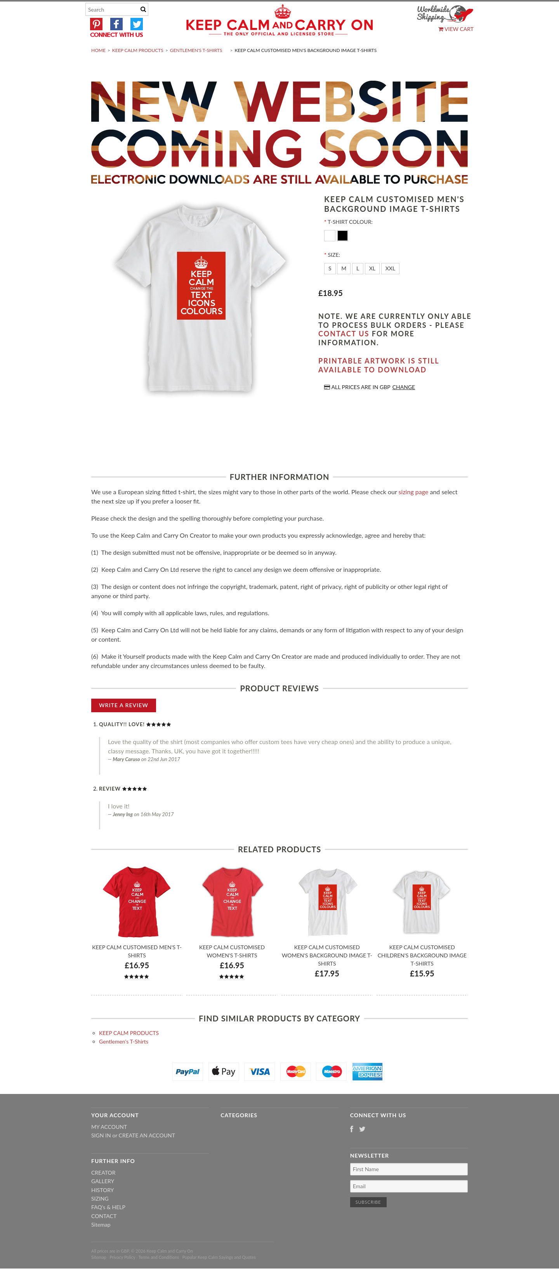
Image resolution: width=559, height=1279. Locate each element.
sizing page (414, 510)
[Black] (342, 253)
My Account (109, 1145)
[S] (330, 287)
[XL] (372, 287)
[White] (330, 253)
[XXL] (390, 287)
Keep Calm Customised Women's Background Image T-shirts (327, 973)
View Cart (456, 29)
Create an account (147, 1153)
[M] (344, 287)
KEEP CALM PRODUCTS (137, 68)
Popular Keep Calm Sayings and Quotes (219, 1275)
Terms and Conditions (159, 1275)
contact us (343, 352)
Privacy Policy (122, 1275)
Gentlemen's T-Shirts (196, 68)
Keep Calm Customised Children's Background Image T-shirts (422, 973)
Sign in (101, 1153)
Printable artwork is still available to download (378, 384)
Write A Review (123, 723)
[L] (357, 287)
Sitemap (101, 1243)
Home (98, 68)
